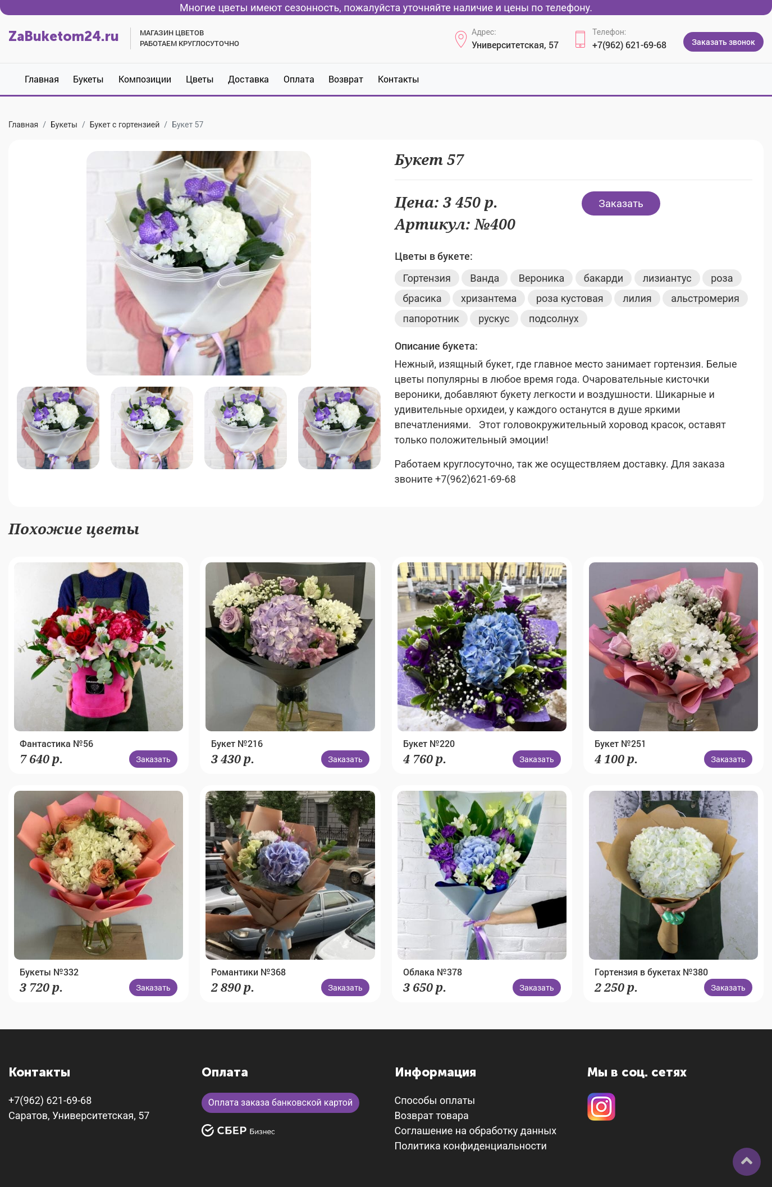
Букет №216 (237, 743)
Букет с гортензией (125, 124)
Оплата (299, 79)
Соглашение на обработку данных (476, 1130)
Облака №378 (432, 972)
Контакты (398, 79)
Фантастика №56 (56, 743)
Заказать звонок (723, 41)
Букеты (88, 79)
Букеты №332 (49, 972)
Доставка (248, 79)
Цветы (200, 79)
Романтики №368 (248, 972)
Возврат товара (432, 1115)
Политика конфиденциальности (471, 1146)
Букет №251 (620, 743)
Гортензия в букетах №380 (651, 972)
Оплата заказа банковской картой (280, 1102)
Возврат (345, 79)
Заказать (621, 203)
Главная (42, 79)
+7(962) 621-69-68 (629, 45)
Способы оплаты (435, 1100)
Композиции (144, 79)
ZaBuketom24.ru (63, 36)
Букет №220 (429, 743)
